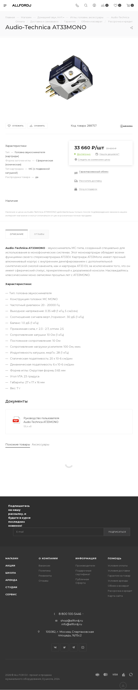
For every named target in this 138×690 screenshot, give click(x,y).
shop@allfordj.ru (72, 620)
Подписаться (117, 532)
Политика (44, 570)
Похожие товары (17, 444)
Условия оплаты (118, 565)
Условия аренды (118, 580)
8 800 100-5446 (70, 614)
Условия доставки (119, 570)
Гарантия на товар (119, 575)
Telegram (73, 647)
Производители (85, 565)
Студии (11, 587)
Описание (16, 234)
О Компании (48, 558)
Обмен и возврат (118, 585)
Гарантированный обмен (93, 171)
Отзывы (39, 234)
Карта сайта (115, 595)
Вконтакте (55, 647)
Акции (10, 565)
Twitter (64, 647)
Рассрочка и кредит (120, 590)
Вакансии (44, 565)
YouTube (83, 647)
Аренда (11, 580)
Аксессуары (40, 444)
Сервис (11, 594)
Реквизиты (45, 575)
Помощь (114, 558)
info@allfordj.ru (71, 624)
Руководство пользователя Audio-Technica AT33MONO (41, 420)
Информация (85, 558)
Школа (10, 572)
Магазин (11, 558)
